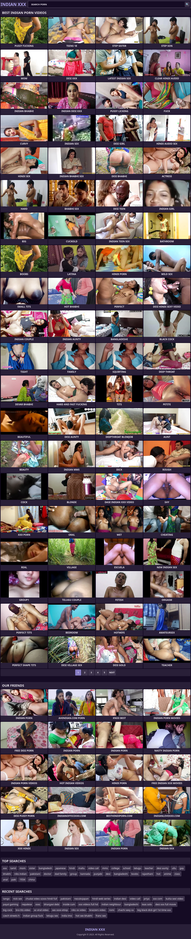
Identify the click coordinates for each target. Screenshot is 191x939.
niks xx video (78, 910)
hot (158, 874)
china (32, 879)
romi (111, 910)
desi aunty (162, 868)
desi (108, 874)
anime (167, 874)
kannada (85, 874)
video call (93, 868)
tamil (13, 868)
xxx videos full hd (88, 904)
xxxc (37, 904)
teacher (149, 868)
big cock (7, 910)
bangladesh (45, 868)
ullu (174, 868)
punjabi (98, 874)
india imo (67, 915)
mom (23, 868)
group (73, 874)
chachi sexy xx (126, 910)
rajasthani (147, 874)
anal (5, 879)
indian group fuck (33, 915)
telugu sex (52, 915)
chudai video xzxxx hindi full (41, 898)
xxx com (157, 898)
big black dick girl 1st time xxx (154, 910)
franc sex (101, 915)
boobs (134, 874)
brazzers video (97, 910)
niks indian (20, 874)
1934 (22, 879)
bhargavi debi (51, 904)
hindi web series (101, 898)
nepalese (27, 904)
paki (13, 879)
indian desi (120, 898)
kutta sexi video (174, 898)
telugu (137, 868)
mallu (81, 868)
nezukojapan (81, 898)
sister (32, 868)
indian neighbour (111, 904)
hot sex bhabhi (84, 915)
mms (105, 868)
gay (182, 868)
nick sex (17, 898)
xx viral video (41, 910)
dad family (61, 874)
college (115, 868)
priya (147, 898)
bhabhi (7, 874)
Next (112, 672)
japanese (61, 868)
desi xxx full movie (165, 904)
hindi (72, 868)
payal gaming (10, 904)
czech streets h (11, 915)
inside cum (69, 904)
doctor (47, 874)
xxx (5, 868)
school (126, 868)
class (177, 874)
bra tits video (23, 910)
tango (6, 898)
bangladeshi (121, 874)
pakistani (35, 874)
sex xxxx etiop (60, 910)
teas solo (147, 904)
